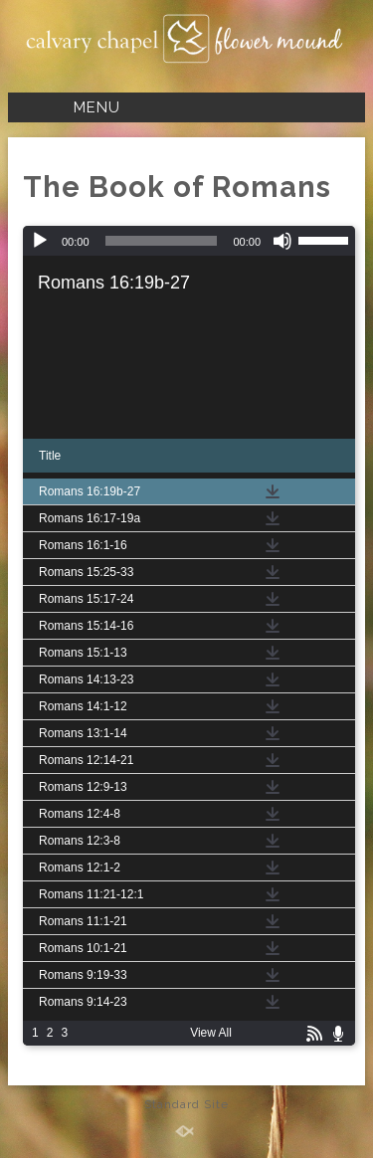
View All (211, 1033)
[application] (189, 241)
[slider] (161, 241)
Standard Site (186, 1104)
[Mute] (282, 241)
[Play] (40, 241)
